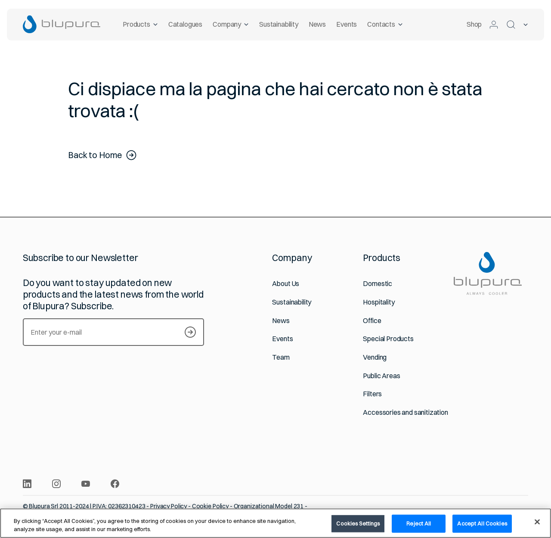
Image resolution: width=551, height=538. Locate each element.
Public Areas (381, 376)
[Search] (511, 24)
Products (140, 24)
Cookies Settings (358, 523)
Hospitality (378, 302)
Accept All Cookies (482, 523)
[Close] (537, 522)
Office (372, 321)
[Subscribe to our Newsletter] (190, 332)
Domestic (377, 284)
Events (347, 24)
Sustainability (278, 24)
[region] (275, 523)
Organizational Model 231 (269, 506)
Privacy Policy (168, 506)
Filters (372, 394)
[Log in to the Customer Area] (494, 24)
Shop (474, 24)
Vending (375, 357)
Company (231, 24)
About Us (285, 284)
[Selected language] (525, 24)
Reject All (418, 523)
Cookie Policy (210, 506)
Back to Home (102, 155)
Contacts (385, 24)
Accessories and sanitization (405, 412)
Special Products (388, 339)
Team (280, 357)
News (317, 24)
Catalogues (185, 24)
